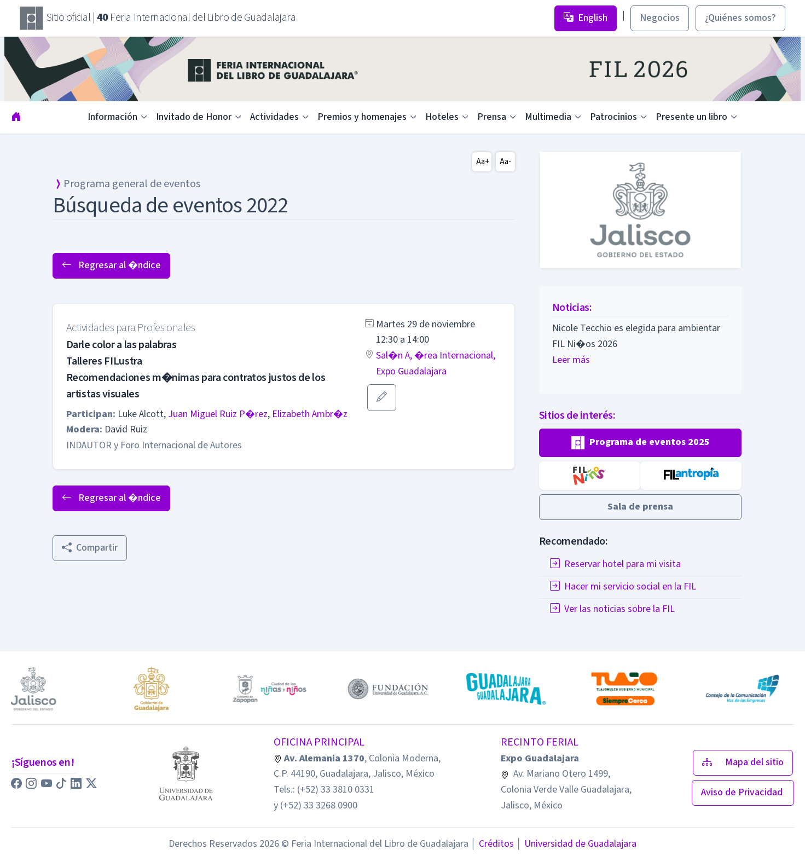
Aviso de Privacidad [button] (743, 792)
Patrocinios (613, 117)
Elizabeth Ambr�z (310, 414)
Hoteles (442, 117)
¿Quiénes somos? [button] (740, 18)
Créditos (492, 844)
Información (112, 117)
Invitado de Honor (193, 117)
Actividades (274, 117)
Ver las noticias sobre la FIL (612, 609)
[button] (381, 397)
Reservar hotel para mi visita (615, 564)
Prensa (491, 117)
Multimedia (548, 117)
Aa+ (482, 161)
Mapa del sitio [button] (743, 762)
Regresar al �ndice (111, 265)
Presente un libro (691, 117)
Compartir (90, 547)
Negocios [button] (660, 18)
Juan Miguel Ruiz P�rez (218, 414)
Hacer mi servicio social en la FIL (623, 586)
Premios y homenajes (362, 117)
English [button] (585, 18)
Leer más (571, 360)
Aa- (505, 161)
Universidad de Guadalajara (576, 844)
